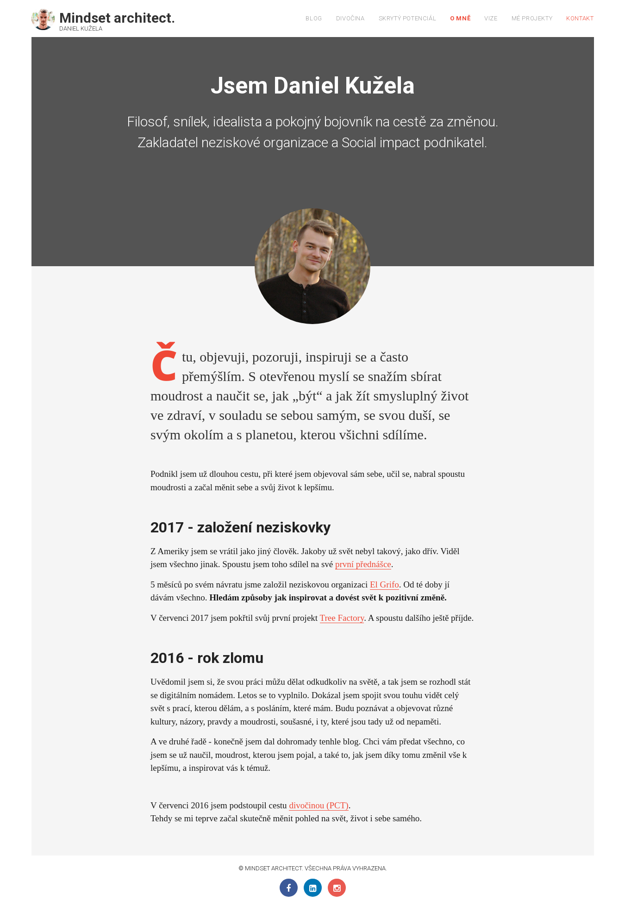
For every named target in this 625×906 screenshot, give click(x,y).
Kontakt (580, 18)
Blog (314, 18)
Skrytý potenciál (408, 18)
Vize (490, 18)
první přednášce (363, 564)
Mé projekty (532, 18)
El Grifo (384, 584)
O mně (460, 18)
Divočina (350, 18)
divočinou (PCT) (318, 805)
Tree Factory (342, 618)
